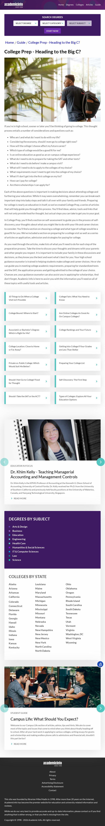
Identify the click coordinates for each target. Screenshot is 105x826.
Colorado (14, 601)
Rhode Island (73, 601)
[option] (52, 461)
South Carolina (74, 605)
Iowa (11, 639)
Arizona (13, 588)
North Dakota (42, 650)
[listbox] (52, 461)
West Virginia (73, 638)
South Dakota (73, 609)
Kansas (13, 643)
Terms (52, 779)
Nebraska (40, 621)
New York (40, 642)
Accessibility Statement (53, 786)
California (14, 596)
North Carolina (43, 646)
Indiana (13, 635)
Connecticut (15, 606)
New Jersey (41, 634)
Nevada (39, 625)
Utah (68, 621)
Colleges (80, 5)
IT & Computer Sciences (25, 551)
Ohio (68, 584)
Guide (98, 5)
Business (17, 530)
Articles (89, 5)
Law (14, 555)
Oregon (70, 592)
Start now (52, 31)
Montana (40, 617)
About (52, 771)
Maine (38, 588)
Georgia (13, 618)
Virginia (70, 630)
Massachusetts (43, 596)
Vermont (70, 625)
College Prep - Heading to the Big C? (54, 42)
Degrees (70, 5)
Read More (20, 498)
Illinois (12, 630)
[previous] (4, 462)
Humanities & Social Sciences (28, 547)
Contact (52, 790)
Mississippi (41, 609)
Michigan (40, 601)
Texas (69, 617)
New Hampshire (44, 630)
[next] (101, 462)
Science (16, 559)
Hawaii (12, 622)
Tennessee (71, 613)
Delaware (14, 610)
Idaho (12, 626)
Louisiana (40, 584)
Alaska (12, 584)
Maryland (40, 592)
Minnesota (41, 605)
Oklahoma (71, 588)
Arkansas (14, 592)
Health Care (19, 543)
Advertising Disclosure (52, 782)
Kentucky (14, 647)
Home (61, 5)
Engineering (18, 539)
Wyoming (71, 642)
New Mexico (42, 638)
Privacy (52, 775)
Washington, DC (74, 634)
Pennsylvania (73, 596)
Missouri (40, 613)
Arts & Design (19, 526)
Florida (12, 614)
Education (17, 535)
